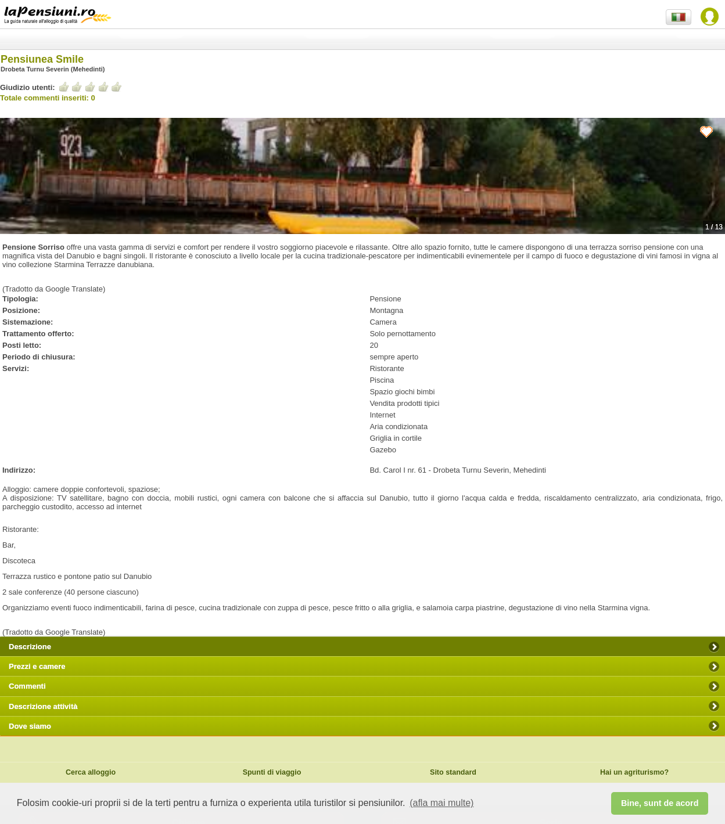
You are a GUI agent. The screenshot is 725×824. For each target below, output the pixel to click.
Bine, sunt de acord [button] (660, 803)
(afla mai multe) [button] (441, 803)
